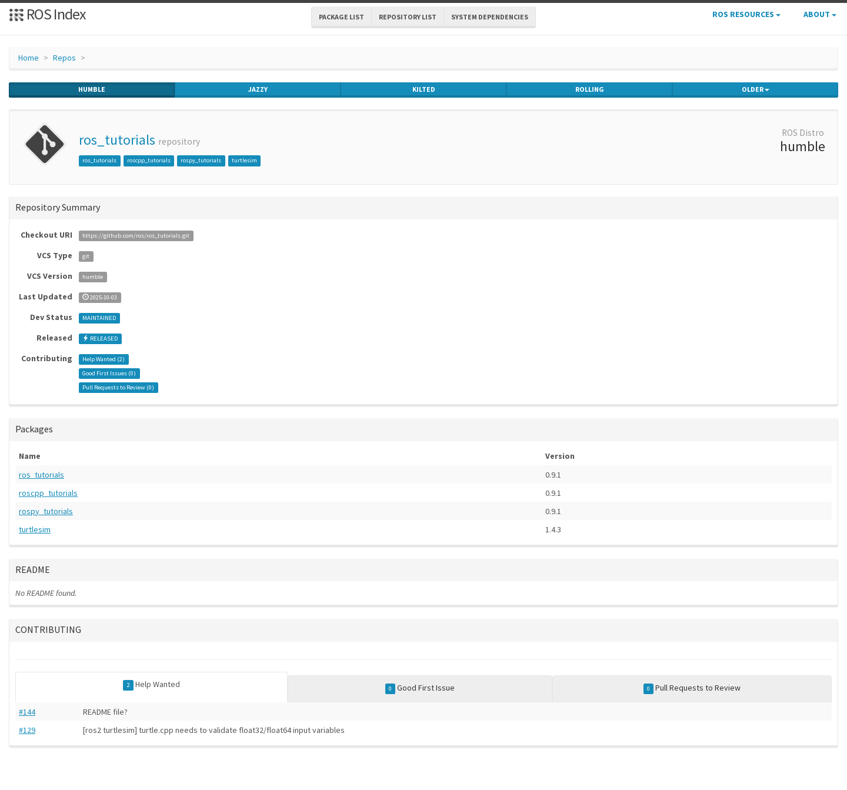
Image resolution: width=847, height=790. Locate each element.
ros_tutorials (117, 140)
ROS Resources (746, 14)
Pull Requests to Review (692, 688)
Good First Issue (420, 688)
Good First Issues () (109, 373)
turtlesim (244, 160)
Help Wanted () (103, 359)
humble (91, 89)
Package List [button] (341, 16)
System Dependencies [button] (489, 16)
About (819, 14)
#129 (27, 730)
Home (28, 57)
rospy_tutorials (201, 160)
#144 (27, 711)
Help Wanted (151, 685)
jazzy (258, 89)
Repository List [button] (407, 16)
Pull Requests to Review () (118, 387)
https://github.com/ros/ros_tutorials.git (135, 235)
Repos (64, 57)
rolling (589, 89)
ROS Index (47, 14)
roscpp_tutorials (149, 160)
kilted (423, 89)
